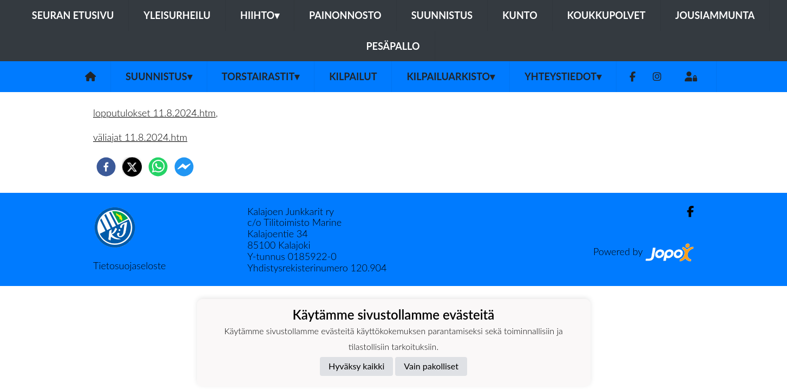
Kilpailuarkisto (450, 76)
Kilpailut (353, 76)
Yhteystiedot (562, 76)
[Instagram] (657, 76)
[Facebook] (632, 76)
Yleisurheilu (176, 15)
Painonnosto (345, 15)
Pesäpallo (392, 46)
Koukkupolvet (606, 15)
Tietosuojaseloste (129, 265)
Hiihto (259, 15)
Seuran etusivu (73, 15)
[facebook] (106, 167)
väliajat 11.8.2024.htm (140, 137)
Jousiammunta (715, 15)
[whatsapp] (158, 167)
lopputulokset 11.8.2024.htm (154, 113)
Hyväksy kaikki (356, 366)
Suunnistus (442, 15)
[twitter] (132, 167)
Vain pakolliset (431, 366)
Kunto (519, 15)
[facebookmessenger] (184, 167)
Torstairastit (261, 76)
